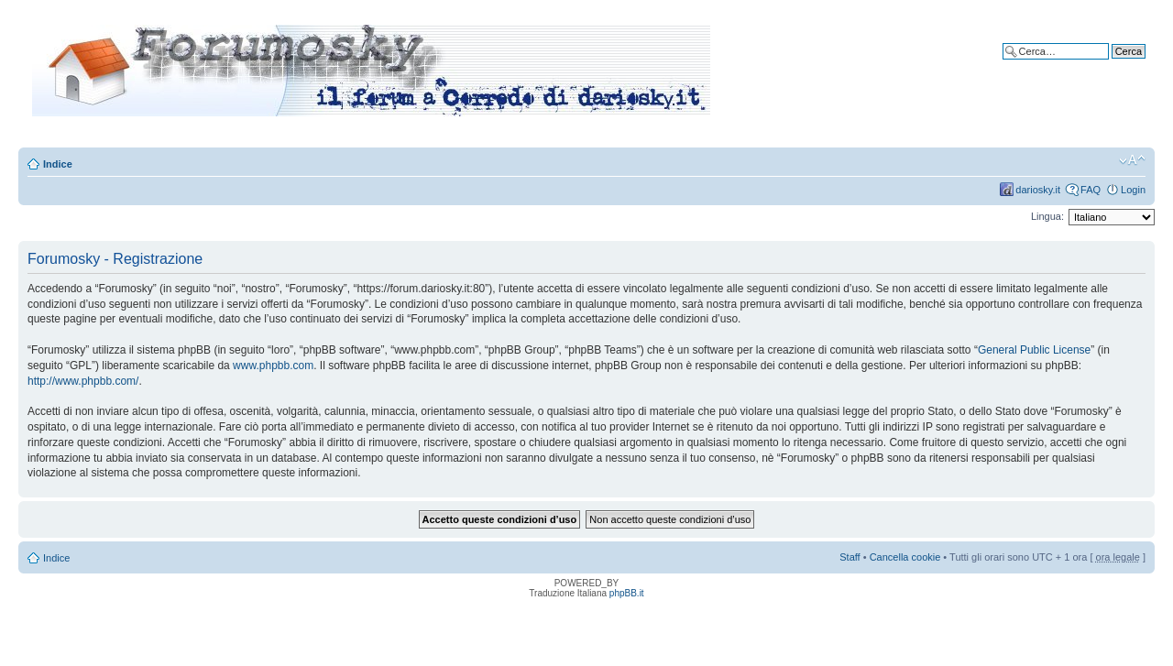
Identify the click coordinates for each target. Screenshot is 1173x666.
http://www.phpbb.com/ (82, 381)
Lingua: (1047, 216)
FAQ (1090, 189)
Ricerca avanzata (1107, 65)
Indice (57, 163)
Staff (849, 556)
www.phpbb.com (273, 365)
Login (1133, 189)
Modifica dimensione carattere (1132, 160)
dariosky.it (1037, 189)
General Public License (1034, 350)
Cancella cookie (905, 556)
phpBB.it (626, 593)
